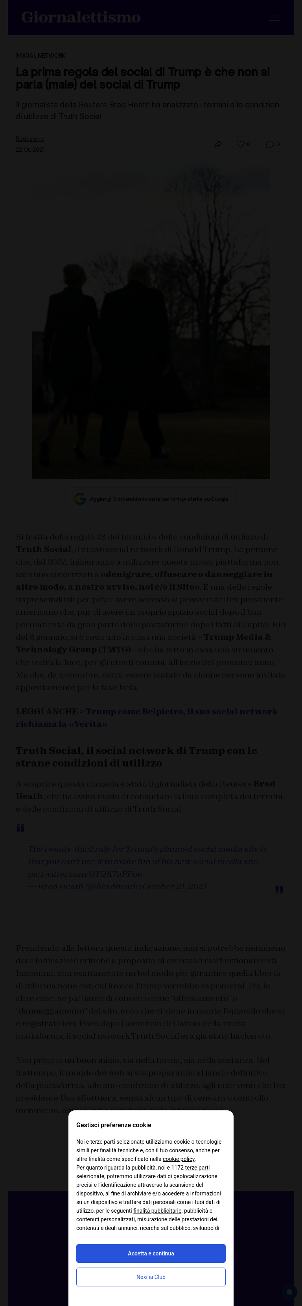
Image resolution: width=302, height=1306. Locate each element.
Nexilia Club (151, 1277)
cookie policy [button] (179, 1159)
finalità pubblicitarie (157, 1211)
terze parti (197, 1167)
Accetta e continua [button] (151, 1253)
